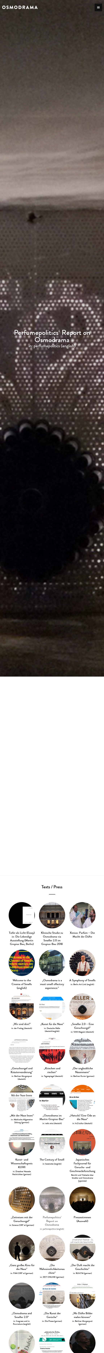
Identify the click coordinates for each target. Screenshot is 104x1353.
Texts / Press (52, 887)
